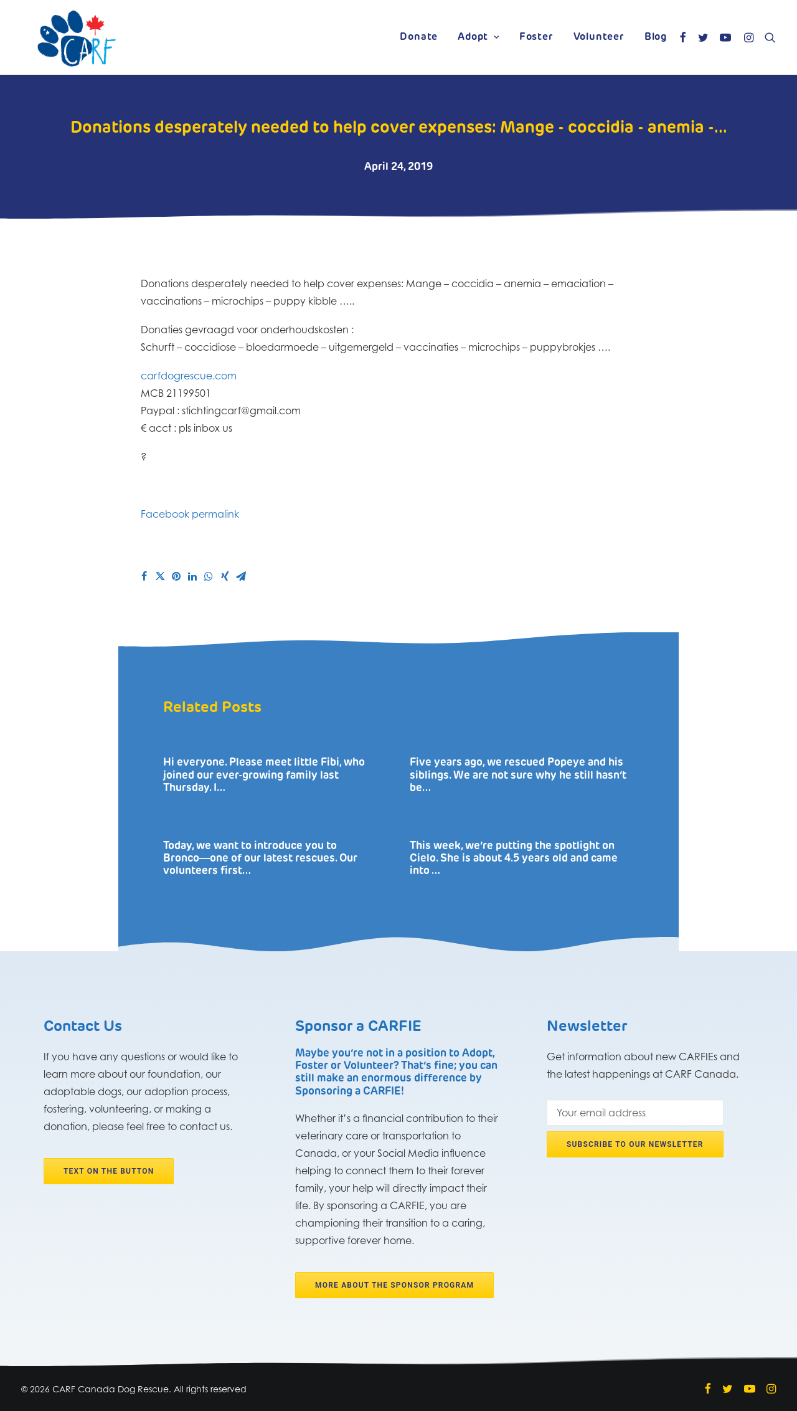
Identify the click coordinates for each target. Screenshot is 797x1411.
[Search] (767, 37)
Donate (419, 37)
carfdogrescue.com (189, 375)
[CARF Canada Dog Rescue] (76, 37)
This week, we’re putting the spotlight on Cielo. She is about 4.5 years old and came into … (514, 858)
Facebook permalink (190, 514)
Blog (655, 37)
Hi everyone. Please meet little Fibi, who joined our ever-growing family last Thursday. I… (264, 776)
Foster (536, 37)
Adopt (478, 37)
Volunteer (599, 37)
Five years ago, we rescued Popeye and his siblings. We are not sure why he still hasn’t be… (518, 776)
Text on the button (109, 1170)
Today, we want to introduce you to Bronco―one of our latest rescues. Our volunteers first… (260, 858)
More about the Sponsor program (394, 1285)
